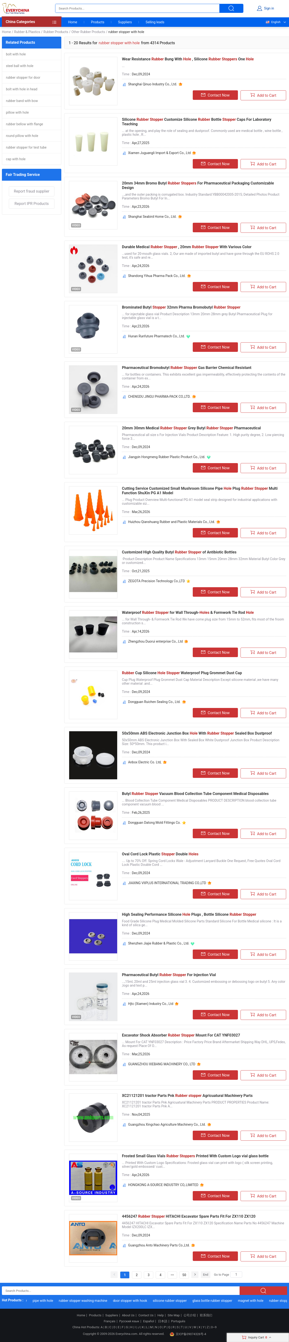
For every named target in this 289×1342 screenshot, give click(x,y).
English (272, 22)
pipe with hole (45, 1301)
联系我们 (206, 1315)
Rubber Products (55, 32)
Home (72, 22)
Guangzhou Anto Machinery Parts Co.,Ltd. (159, 1245)
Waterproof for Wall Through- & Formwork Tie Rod (188, 612)
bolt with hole (16, 54)
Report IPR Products (31, 203)
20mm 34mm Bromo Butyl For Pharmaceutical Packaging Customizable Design (198, 185)
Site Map (174, 1315)
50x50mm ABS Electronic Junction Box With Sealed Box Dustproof (197, 733)
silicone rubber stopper (172, 1301)
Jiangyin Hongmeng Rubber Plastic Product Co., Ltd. (166, 457)
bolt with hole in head (21, 89)
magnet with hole (252, 1301)
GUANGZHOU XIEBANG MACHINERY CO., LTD (161, 1064)
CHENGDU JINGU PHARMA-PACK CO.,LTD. (159, 396)
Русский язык (129, 1321)
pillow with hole (17, 112)
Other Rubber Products (88, 32)
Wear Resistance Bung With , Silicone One (188, 59)
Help (160, 1315)
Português (178, 1321)
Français (109, 1321)
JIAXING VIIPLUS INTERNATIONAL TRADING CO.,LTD (167, 883)
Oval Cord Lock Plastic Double (160, 854)
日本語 (162, 1321)
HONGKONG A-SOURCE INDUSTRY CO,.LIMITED (163, 1185)
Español (148, 1321)
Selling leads (155, 22)
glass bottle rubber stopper (214, 1301)
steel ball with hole (20, 66)
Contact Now (215, 95)
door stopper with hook (132, 1301)
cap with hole (16, 159)
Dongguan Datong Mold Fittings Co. (154, 822)
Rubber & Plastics (27, 32)
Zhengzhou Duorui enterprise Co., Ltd (155, 641)
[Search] (236, 1274)
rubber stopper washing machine (85, 1301)
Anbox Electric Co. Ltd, (144, 762)
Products (97, 22)
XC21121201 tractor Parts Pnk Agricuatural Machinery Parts (187, 1095)
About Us (128, 1315)
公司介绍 (189, 1315)
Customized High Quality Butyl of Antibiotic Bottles (179, 552)
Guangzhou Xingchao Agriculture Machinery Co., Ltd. (167, 1124)
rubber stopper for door (23, 77)
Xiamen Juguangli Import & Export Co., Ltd (159, 153)
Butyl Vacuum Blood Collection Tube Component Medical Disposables (195, 793)
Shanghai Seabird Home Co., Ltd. (152, 216)
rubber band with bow (22, 101)
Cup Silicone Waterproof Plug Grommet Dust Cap (182, 673)
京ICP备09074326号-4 (188, 1334)
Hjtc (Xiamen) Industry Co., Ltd (150, 1004)
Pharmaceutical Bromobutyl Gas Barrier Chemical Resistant (186, 367)
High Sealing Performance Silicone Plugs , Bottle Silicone (189, 914)
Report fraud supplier (31, 191)
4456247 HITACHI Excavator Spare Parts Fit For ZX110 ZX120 (188, 1216)
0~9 (214, 1327)
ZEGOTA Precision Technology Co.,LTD (156, 581)
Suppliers (125, 22)
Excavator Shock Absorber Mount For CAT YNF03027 (181, 1035)
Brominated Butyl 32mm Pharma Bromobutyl (181, 307)
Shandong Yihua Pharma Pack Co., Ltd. (157, 276)
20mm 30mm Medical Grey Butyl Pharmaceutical (191, 428)
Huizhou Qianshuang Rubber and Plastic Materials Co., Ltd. (171, 522)
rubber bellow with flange (24, 124)
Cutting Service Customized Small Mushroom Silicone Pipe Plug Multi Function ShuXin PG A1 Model (200, 490)
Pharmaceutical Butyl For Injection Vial (169, 975)
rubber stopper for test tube (26, 147)
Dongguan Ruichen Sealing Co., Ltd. (154, 702)
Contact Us (146, 1315)
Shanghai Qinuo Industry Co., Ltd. (152, 84)
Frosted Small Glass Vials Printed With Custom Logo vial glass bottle (195, 1156)
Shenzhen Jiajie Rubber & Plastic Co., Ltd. (158, 943)
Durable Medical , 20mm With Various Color (186, 247)
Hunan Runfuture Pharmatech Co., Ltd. (156, 336)
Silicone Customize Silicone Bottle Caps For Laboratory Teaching (196, 121)
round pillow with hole (22, 136)
